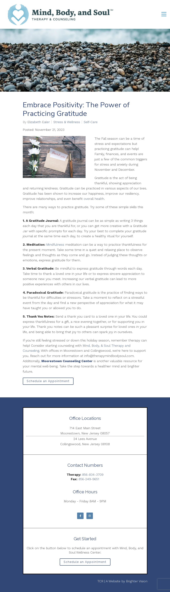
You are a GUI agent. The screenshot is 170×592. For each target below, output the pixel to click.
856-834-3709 (92, 474)
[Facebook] (80, 516)
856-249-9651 (89, 479)
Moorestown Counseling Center (67, 361)
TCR (100, 581)
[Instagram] (89, 516)
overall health (94, 199)
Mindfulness (55, 244)
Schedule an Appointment (48, 381)
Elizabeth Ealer (38, 122)
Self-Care (91, 122)
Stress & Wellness (66, 122)
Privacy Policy (33, 581)
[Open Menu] (163, 14)
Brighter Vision (136, 581)
